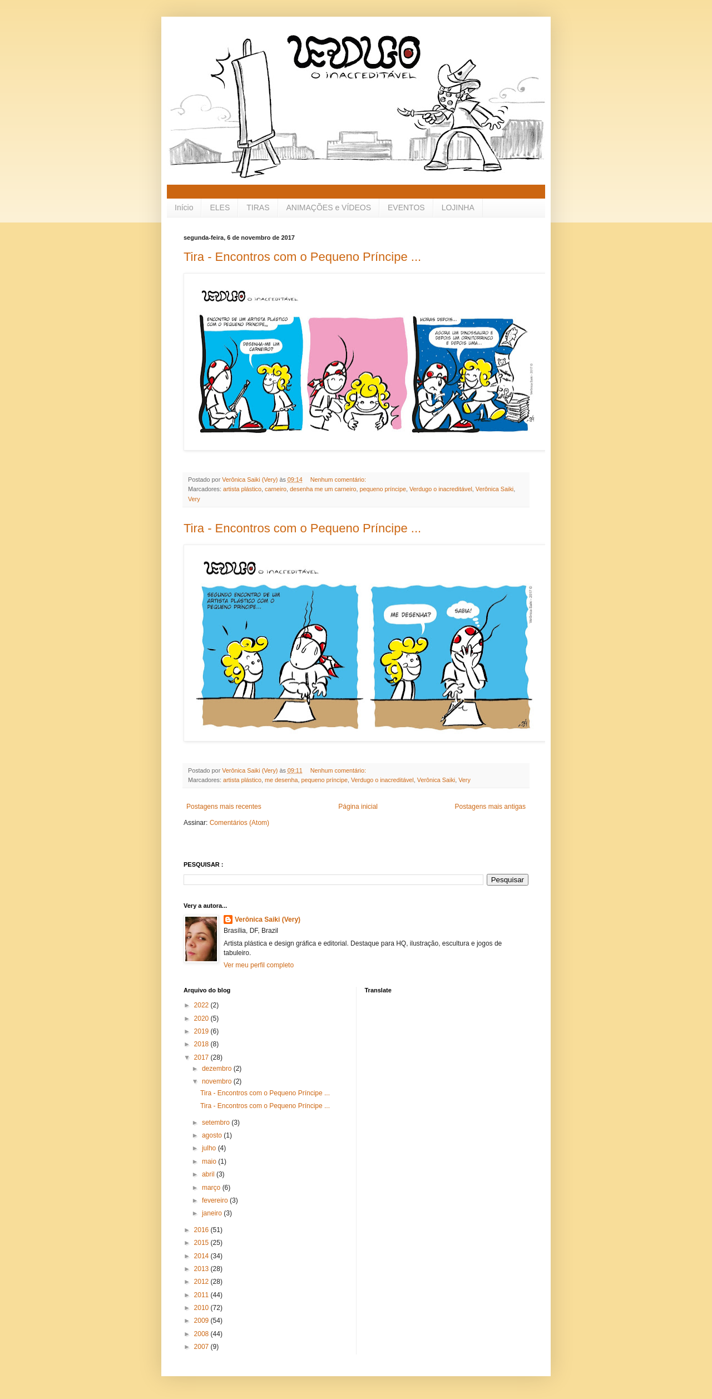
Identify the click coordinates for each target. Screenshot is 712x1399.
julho (210, 1148)
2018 (202, 1044)
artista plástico (242, 489)
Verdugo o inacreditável (440, 489)
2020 (202, 1018)
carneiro (275, 489)
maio (210, 1161)
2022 (202, 1005)
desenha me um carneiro (323, 489)
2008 (202, 1334)
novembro (218, 1081)
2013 (202, 1269)
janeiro (213, 1213)
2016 (202, 1230)
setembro (216, 1122)
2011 (202, 1295)
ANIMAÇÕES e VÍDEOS (328, 207)
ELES (220, 207)
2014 (202, 1256)
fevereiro (216, 1200)
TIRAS (257, 207)
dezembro (218, 1068)
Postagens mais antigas (490, 806)
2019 (202, 1031)
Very (194, 499)
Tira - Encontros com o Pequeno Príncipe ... (302, 257)
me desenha (281, 780)
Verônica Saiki (494, 489)
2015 (202, 1243)
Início (184, 207)
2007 (202, 1347)
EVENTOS (406, 207)
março (212, 1188)
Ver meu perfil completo (259, 965)
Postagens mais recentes (223, 806)
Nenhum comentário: (339, 479)
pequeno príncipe (382, 489)
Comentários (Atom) (239, 823)
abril (209, 1174)
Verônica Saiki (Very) (267, 919)
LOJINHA (458, 207)
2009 (202, 1320)
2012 (202, 1282)
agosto (213, 1135)
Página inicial (358, 806)
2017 (202, 1057)
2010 (202, 1308)
